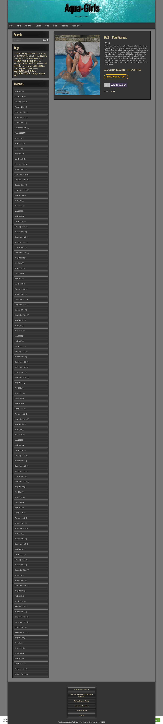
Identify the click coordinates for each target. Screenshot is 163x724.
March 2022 (19, 346)
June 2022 (18, 331)
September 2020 (21, 419)
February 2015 (20, 606)
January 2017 (19, 565)
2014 (113, 91)
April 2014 (18, 658)
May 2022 (18, 336)
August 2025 (19, 133)
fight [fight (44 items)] (34, 56)
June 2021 (18, 393)
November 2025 (20, 117)
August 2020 (19, 424)
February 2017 (20, 560)
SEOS (103, 722)
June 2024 (18, 206)
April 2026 (18, 91)
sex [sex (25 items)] (44, 66)
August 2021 (19, 383)
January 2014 (19, 674)
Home (11, 25)
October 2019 (19, 476)
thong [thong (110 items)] (31, 70)
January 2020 (19, 461)
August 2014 (19, 638)
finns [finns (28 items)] (38, 56)
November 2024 (20, 180)
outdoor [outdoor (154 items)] (32, 63)
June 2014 (18, 648)
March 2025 (19, 159)
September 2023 (21, 253)
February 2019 (20, 518)
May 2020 (18, 440)
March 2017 (19, 554)
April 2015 (18, 596)
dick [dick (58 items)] (27, 56)
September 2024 (21, 190)
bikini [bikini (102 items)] (18, 53)
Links (47, 25)
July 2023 (18, 263)
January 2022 (19, 357)
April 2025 (18, 154)
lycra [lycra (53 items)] (41, 58)
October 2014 (19, 627)
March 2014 (19, 664)
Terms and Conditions (81, 706)
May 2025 (18, 149)
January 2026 (19, 107)
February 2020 (20, 456)
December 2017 (20, 544)
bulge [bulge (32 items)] (44, 54)
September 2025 (21, 128)
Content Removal (81, 711)
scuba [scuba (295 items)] (38, 66)
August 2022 (19, 320)
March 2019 (19, 513)
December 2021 (20, 362)
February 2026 (20, 102)
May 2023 (18, 273)
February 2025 (20, 164)
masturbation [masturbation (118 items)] (29, 60)
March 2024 (19, 221)
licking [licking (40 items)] (36, 58)
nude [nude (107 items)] (24, 63)
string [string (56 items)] (30, 68)
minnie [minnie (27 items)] (39, 61)
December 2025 (20, 112)
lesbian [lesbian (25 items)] (31, 58)
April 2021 (18, 403)
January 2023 (19, 294)
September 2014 (21, 632)
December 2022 (20, 299)
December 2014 (20, 617)
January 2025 (19, 169)
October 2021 (19, 372)
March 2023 (19, 284)
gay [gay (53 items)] (19, 58)
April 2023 (18, 279)
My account (75, 25)
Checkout (64, 25)
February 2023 (20, 289)
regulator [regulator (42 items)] (23, 66)
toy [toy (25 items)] (35, 71)
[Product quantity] (107, 85)
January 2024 (19, 232)
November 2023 (20, 242)
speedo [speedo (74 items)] (23, 68)
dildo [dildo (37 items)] (31, 56)
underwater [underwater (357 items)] (22, 73)
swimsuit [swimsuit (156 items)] (19, 70)
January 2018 (19, 539)
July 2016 (18, 575)
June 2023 (18, 268)
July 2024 (18, 201)
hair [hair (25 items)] (27, 58)
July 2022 (18, 325)
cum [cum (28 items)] (15, 56)
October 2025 (19, 123)
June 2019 (18, 497)
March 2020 (19, 450)
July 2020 (18, 429)
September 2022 (21, 315)
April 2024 (18, 216)
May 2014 (18, 653)
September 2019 (21, 482)
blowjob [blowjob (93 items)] (25, 53)
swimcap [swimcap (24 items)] (35, 68)
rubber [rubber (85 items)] (31, 66)
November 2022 (20, 305)
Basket (55, 25)
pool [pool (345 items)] (17, 66)
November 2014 (20, 622)
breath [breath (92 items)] (33, 53)
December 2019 (20, 466)
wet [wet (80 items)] (15, 75)
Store (19, 25)
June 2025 (18, 143)
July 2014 (18, 643)
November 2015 (20, 586)
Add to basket (118, 85)
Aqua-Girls (81, 8)
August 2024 (19, 195)
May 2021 (18, 398)
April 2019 (18, 508)
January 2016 (19, 580)
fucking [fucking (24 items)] (16, 58)
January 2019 (19, 523)
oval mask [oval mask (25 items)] (40, 63)
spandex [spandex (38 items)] (17, 68)
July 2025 (18, 138)
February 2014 (20, 669)
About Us (28, 25)
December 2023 (20, 237)
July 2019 (18, 492)
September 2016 (21, 570)
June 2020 (18, 435)
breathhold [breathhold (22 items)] (39, 54)
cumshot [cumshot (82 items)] (21, 56)
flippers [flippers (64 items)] (43, 56)
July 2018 (18, 534)
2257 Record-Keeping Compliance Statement (81, 695)
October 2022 (19, 310)
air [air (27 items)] (14, 54)
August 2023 (19, 258)
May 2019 (18, 502)
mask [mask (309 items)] (17, 60)
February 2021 (20, 414)
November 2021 (20, 367)
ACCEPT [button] (156, 720)
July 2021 (18, 388)
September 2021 (21, 377)
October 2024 (19, 185)
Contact (38, 25)
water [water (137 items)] (42, 73)
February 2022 (20, 351)
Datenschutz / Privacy (81, 689)
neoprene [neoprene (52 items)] (18, 63)
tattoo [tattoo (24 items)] (26, 71)
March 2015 (19, 601)
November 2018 (20, 528)
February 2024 (20, 227)
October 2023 (19, 247)
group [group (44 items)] (24, 58)
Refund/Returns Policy (81, 701)
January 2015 (19, 612)
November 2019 (20, 471)
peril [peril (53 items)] (45, 63)
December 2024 (20, 175)
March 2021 (19, 409)
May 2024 (18, 211)
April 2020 (18, 445)
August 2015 (19, 591)
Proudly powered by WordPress (68, 722)
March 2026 (19, 96)
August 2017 (19, 549)
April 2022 (18, 341)
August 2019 (19, 487)
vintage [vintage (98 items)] (34, 73)
